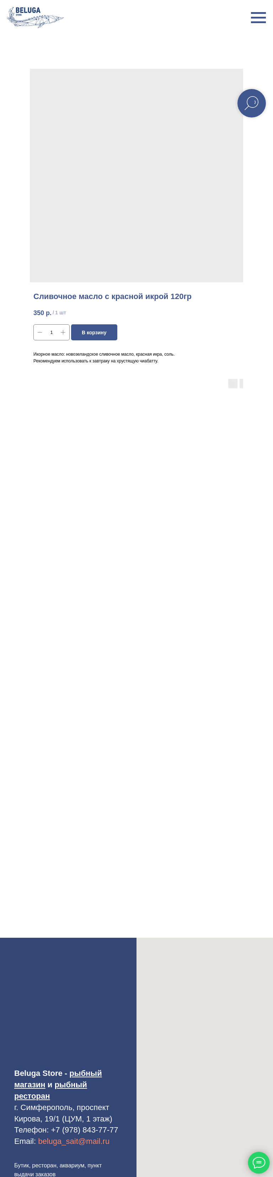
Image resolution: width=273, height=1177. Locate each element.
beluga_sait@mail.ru (73, 1141)
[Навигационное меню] (258, 17)
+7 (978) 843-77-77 (84, 1129)
